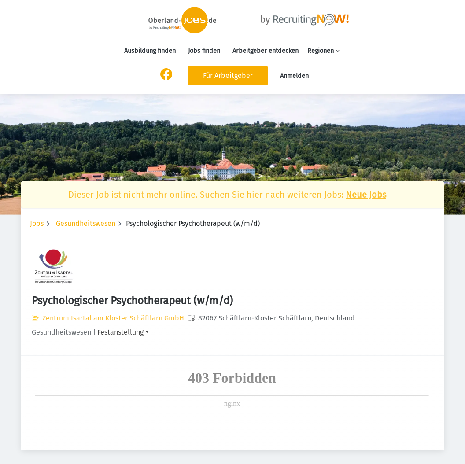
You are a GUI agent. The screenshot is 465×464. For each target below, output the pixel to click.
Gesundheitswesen (85, 223)
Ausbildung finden (150, 51)
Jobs (37, 223)
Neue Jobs (366, 194)
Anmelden (294, 76)
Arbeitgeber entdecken (265, 51)
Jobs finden (204, 51)
